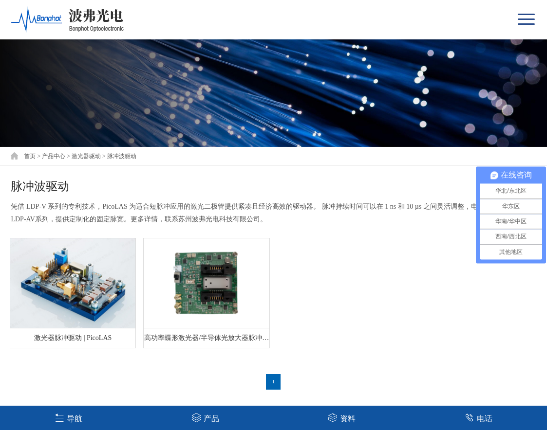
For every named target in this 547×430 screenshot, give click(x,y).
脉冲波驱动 (121, 156)
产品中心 (53, 156)
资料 (342, 417)
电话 (478, 417)
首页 (30, 156)
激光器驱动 (86, 156)
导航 (68, 417)
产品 (205, 417)
